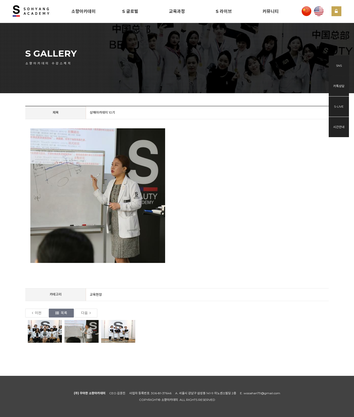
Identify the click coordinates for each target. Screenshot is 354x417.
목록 (61, 313)
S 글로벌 (130, 11)
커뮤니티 (270, 11)
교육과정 (177, 11)
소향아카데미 (83, 11)
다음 (86, 313)
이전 (36, 313)
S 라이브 (224, 11)
